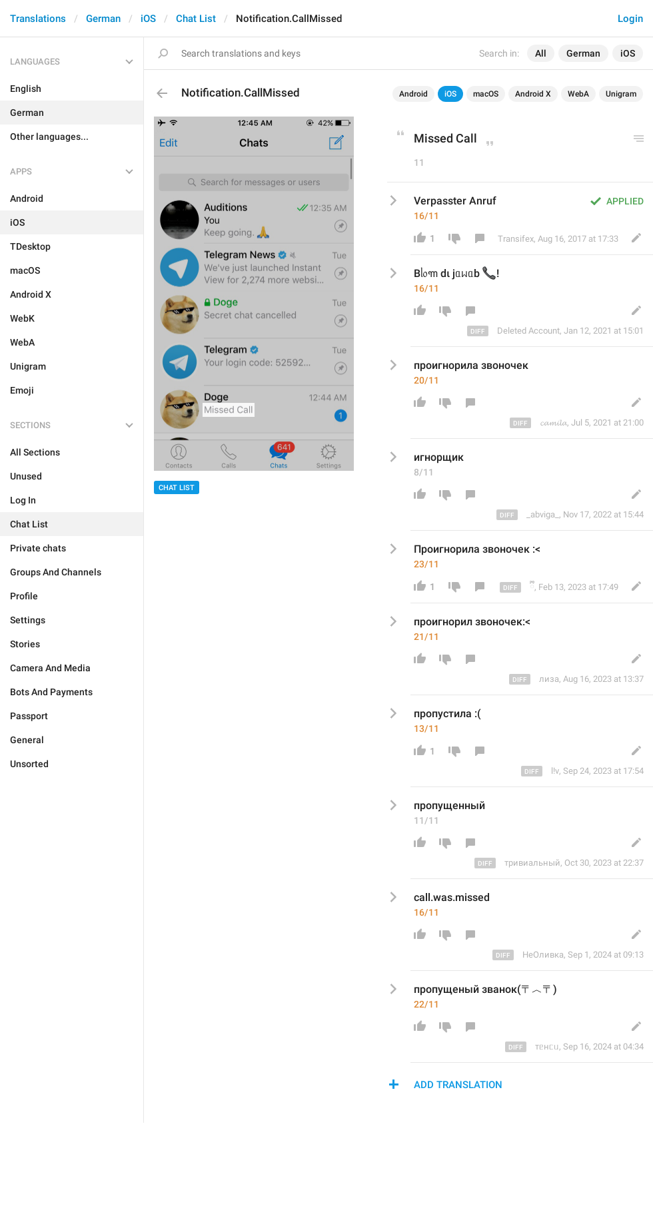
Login (630, 19)
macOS (485, 94)
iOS (148, 19)
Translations (38, 19)
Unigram (621, 94)
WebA (578, 94)
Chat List (196, 19)
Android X (533, 94)
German (103, 19)
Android (413, 94)
